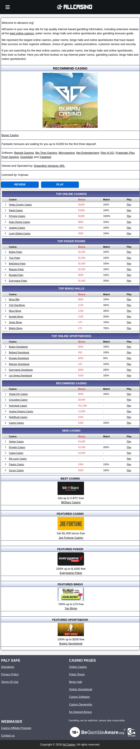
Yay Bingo (71, 608)
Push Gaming (10, 157)
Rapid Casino (16, 210)
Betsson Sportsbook (19, 364)
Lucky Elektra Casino (20, 233)
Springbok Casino (18, 406)
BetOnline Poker (17, 263)
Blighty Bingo (15, 328)
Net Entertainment (87, 152)
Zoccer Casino (16, 470)
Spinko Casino (16, 441)
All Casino (69, 744)
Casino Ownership (80, 704)
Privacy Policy (10, 674)
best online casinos (22, 33)
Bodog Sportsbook (18, 347)
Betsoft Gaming (24, 152)
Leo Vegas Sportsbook (20, 375)
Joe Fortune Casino (71, 537)
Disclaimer (7, 666)
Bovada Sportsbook (19, 358)
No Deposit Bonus (80, 712)
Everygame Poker (18, 281)
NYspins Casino (17, 216)
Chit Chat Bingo (17, 305)
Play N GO (107, 152)
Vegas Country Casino (20, 204)
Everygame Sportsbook (21, 370)
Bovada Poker (16, 275)
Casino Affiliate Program (16, 728)
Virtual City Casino (18, 394)
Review (19, 184)
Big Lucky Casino (18, 459)
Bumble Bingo (16, 316)
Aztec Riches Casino (19, 222)
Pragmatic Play (125, 152)
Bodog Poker (15, 252)
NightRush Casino (18, 417)
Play (60, 184)
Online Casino (78, 666)
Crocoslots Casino (18, 400)
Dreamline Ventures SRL (49, 165)
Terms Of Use (9, 681)
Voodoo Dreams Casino (21, 411)
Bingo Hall (75, 681)
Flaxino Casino (16, 464)
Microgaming (66, 152)
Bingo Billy (14, 299)
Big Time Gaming (46, 152)
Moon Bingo (15, 311)
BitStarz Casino (70, 502)
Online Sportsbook (80, 689)
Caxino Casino (16, 423)
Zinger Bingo (15, 322)
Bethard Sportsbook (19, 352)
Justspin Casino (17, 228)
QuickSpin (26, 157)
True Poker (14, 258)
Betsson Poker (16, 269)
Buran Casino (10, 135)
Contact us (8, 735)
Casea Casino (16, 453)
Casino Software (79, 696)
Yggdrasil (45, 157)
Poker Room (77, 674)
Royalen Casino (17, 447)
